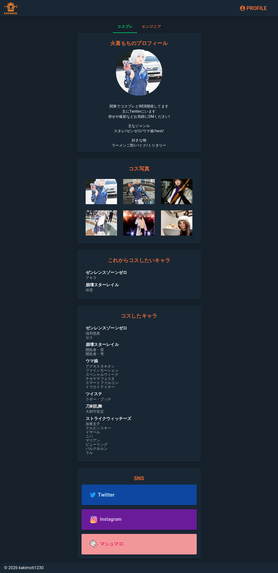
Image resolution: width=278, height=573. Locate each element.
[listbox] (139, 280)
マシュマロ (111, 544)
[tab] (125, 27)
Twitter (106, 495)
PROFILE (253, 8)
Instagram (111, 519)
